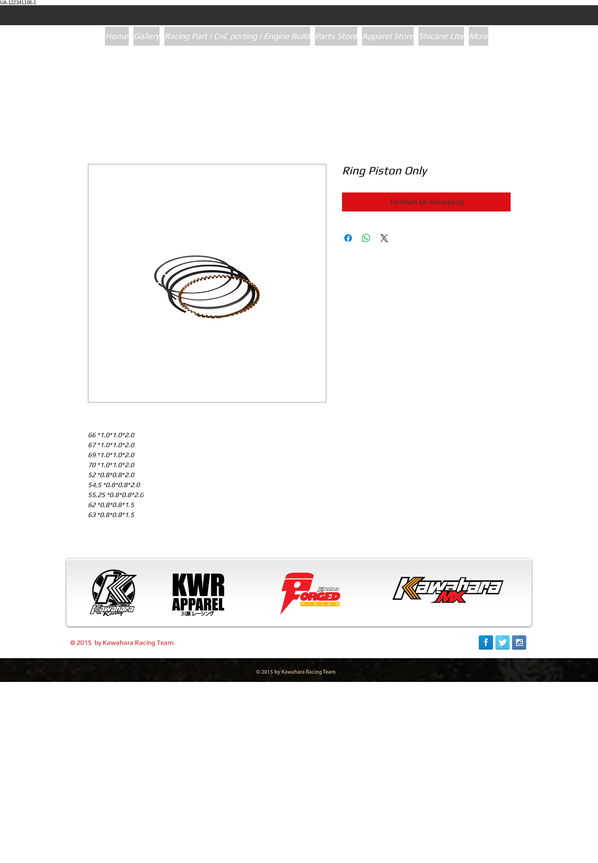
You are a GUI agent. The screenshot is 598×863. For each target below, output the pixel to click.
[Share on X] (384, 238)
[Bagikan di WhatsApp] (366, 238)
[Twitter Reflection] (502, 642)
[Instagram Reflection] (519, 642)
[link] (480, 853)
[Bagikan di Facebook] (348, 238)
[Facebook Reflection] (486, 642)
